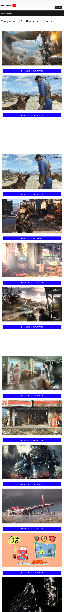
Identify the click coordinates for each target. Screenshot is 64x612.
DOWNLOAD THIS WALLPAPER (32, 71)
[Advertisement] (16, 134)
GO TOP (58, 7)
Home (3, 13)
